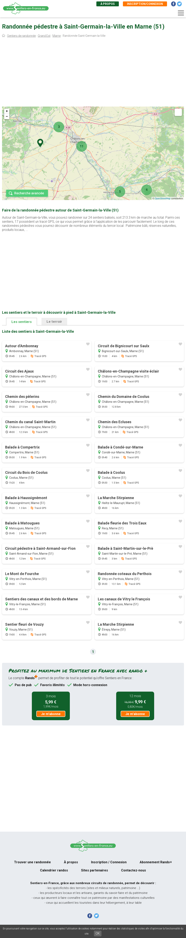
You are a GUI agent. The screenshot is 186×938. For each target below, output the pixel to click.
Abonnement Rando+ (156, 862)
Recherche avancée (29, 193)
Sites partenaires (94, 870)
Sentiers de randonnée (21, 35)
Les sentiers (21, 322)
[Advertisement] (93, 73)
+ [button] (7, 111)
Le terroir (54, 321)
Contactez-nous (133, 870)
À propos (107, 4)
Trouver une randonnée (32, 862)
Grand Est (44, 35)
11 (82, 146)
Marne (56, 35)
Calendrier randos (54, 870)
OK (98, 933)
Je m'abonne (51, 714)
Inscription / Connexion (109, 862)
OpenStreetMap (163, 198)
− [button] (7, 116)
